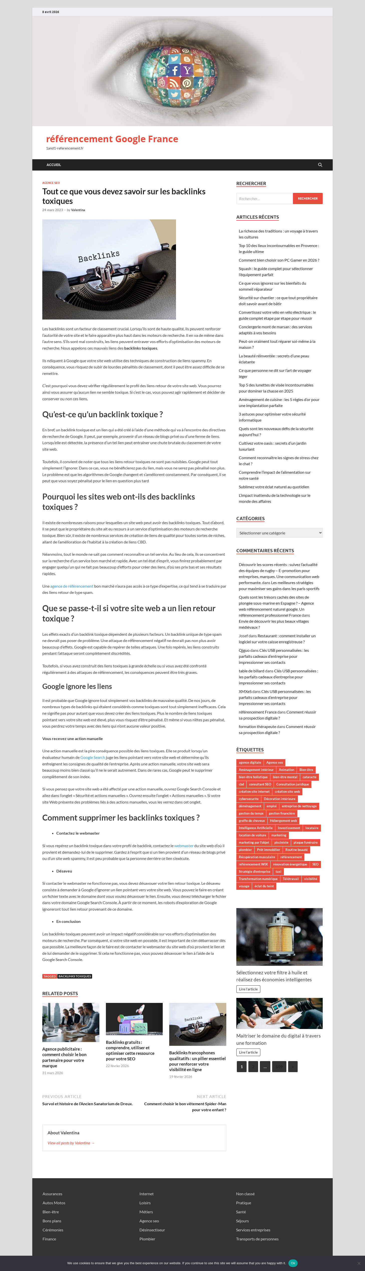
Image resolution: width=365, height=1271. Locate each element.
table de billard (251, 670)
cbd (241, 784)
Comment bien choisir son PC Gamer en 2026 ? (279, 260)
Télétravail (291, 879)
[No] (358, 1263)
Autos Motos (54, 1202)
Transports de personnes (257, 1238)
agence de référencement (71, 586)
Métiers (146, 1211)
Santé (241, 1211)
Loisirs (145, 1202)
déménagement (250, 806)
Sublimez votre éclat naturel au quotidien (274, 486)
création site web (287, 791)
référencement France (258, 711)
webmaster (184, 845)
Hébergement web (283, 821)
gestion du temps (251, 813)
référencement (291, 857)
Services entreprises (253, 1229)
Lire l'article (248, 989)
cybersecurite (249, 799)
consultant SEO (260, 784)
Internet (146, 1193)
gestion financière (282, 813)
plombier (245, 850)
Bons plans (52, 1220)
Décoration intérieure (279, 799)
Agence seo (51, 183)
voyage (244, 886)
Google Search (92, 757)
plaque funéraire (306, 842)
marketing (278, 835)
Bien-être (306, 770)
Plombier (147, 1238)
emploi (272, 806)
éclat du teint (264, 886)
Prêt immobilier (268, 850)
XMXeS (245, 691)
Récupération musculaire (257, 857)
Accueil (54, 165)
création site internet (254, 791)
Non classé (245, 1193)
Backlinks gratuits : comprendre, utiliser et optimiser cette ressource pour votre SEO (130, 1050)
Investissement (289, 828)
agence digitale (250, 762)
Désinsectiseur (152, 1229)
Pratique (243, 1202)
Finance (49, 1238)
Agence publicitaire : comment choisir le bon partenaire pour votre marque (64, 1057)
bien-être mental (285, 777)
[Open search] (320, 165)
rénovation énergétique (290, 864)
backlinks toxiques (75, 976)
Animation (286, 770)
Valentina (78, 210)
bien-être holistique (253, 777)
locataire (311, 828)
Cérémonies (53, 1229)
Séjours (242, 1220)
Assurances (52, 1193)
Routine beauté (296, 850)
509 (279, 1066)
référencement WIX (253, 864)
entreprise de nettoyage (299, 806)
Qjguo (244, 650)
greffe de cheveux (252, 821)
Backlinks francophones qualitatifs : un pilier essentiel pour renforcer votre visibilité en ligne (197, 1061)
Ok (293, 1263)
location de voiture (252, 835)
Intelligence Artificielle (256, 828)
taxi (278, 871)
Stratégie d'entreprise (254, 871)
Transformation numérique (258, 879)
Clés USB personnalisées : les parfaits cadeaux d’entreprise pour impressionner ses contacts (274, 656)
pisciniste (281, 842)
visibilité (310, 879)
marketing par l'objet (254, 842)
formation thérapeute (257, 726)
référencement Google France (112, 139)
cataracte (309, 777)
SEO (315, 864)
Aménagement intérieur (256, 770)
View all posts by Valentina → (71, 1142)
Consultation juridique (292, 784)
